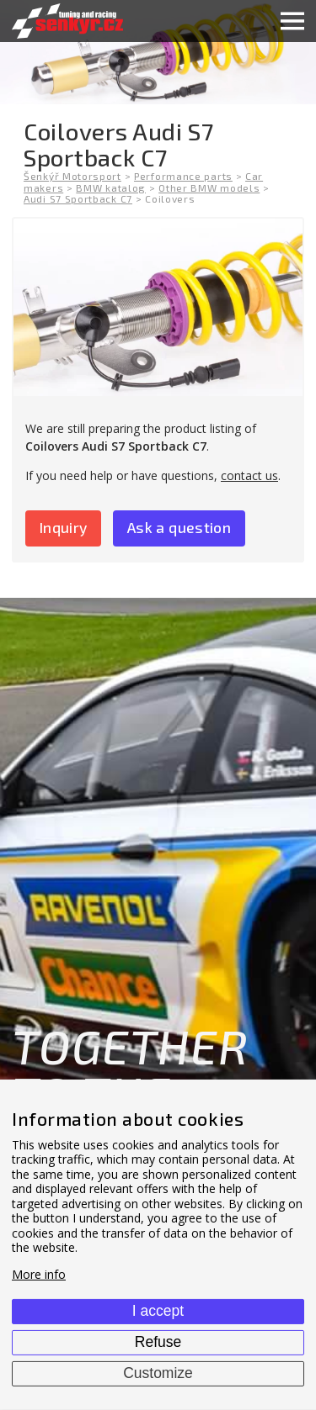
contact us (249, 475)
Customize (158, 1373)
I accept (158, 1310)
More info (39, 1274)
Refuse (158, 1341)
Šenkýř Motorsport (72, 176)
